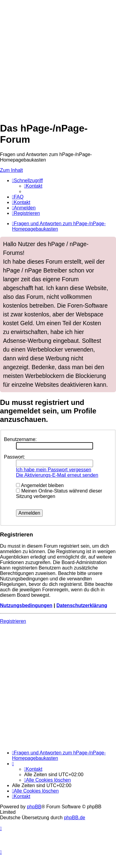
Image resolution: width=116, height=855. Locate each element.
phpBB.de (74, 817)
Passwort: (14, 456)
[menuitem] (33, 186)
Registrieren (13, 621)
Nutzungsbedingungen (26, 605)
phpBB (34, 806)
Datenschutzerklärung (81, 605)
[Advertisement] (58, 58)
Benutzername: (20, 439)
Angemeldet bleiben (40, 485)
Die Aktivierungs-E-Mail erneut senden (57, 475)
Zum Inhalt (11, 170)
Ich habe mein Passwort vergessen (53, 469)
